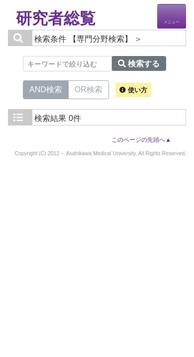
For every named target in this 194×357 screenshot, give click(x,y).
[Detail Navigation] (171, 16)
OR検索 (88, 89)
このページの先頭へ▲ (141, 139)
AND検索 (45, 89)
